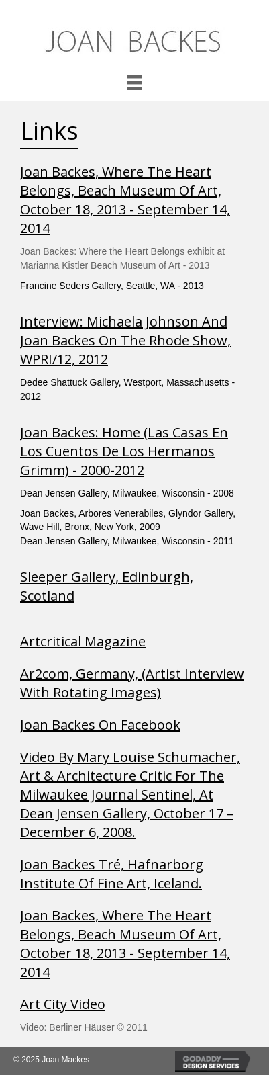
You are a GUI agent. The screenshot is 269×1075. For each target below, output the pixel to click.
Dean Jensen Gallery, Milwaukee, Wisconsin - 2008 (127, 493)
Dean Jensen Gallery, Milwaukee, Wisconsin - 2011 (127, 540)
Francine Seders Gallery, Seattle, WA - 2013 (112, 285)
